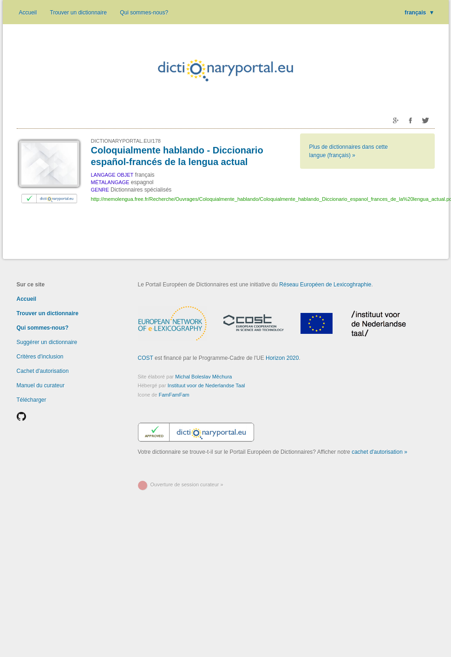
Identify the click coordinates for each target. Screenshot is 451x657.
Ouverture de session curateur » (186, 484)
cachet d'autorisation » (379, 452)
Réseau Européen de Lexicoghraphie (325, 284)
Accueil (28, 12)
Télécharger (31, 400)
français (419, 12)
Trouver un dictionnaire (78, 12)
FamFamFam (174, 395)
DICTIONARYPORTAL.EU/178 (126, 141)
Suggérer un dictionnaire (47, 342)
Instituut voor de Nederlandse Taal (206, 385)
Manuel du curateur (41, 385)
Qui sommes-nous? (144, 12)
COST (145, 358)
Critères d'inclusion (40, 356)
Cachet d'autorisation (43, 371)
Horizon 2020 (282, 358)
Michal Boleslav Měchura (203, 376)
